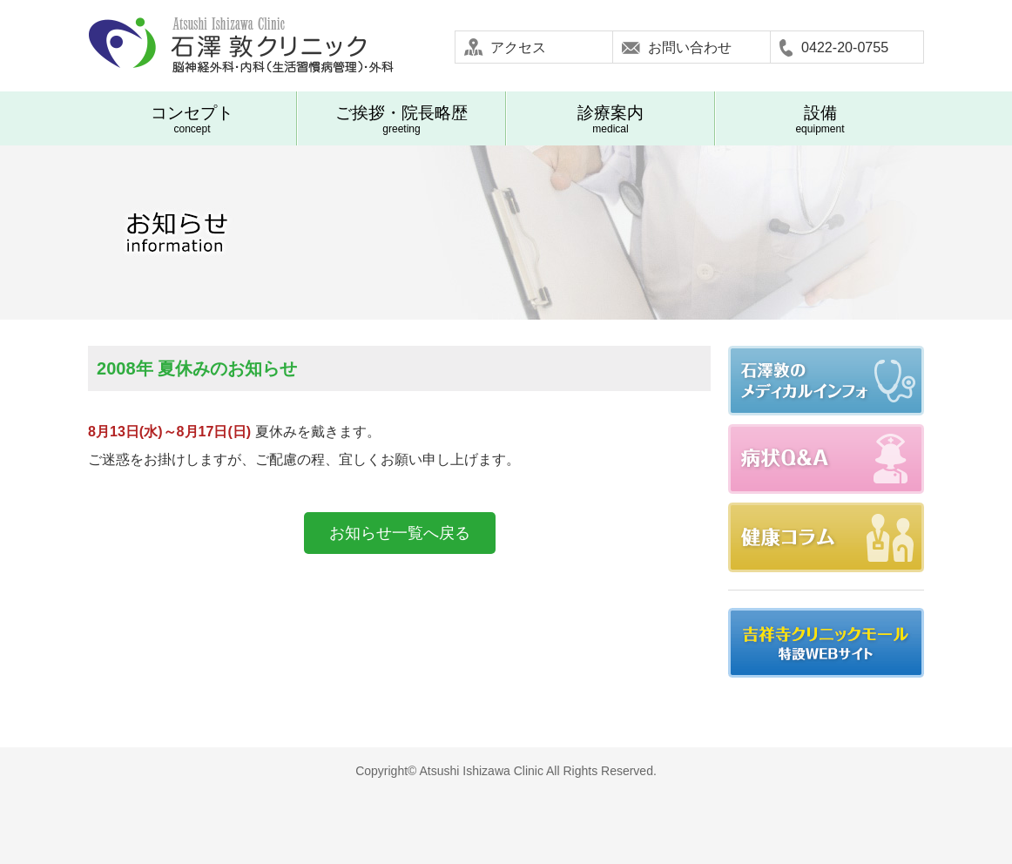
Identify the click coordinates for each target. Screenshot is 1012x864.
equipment (820, 119)
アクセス (518, 47)
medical (610, 119)
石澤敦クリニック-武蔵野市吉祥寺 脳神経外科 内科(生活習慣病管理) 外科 (241, 45)
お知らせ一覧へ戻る (399, 533)
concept (192, 119)
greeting (401, 119)
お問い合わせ (690, 47)
